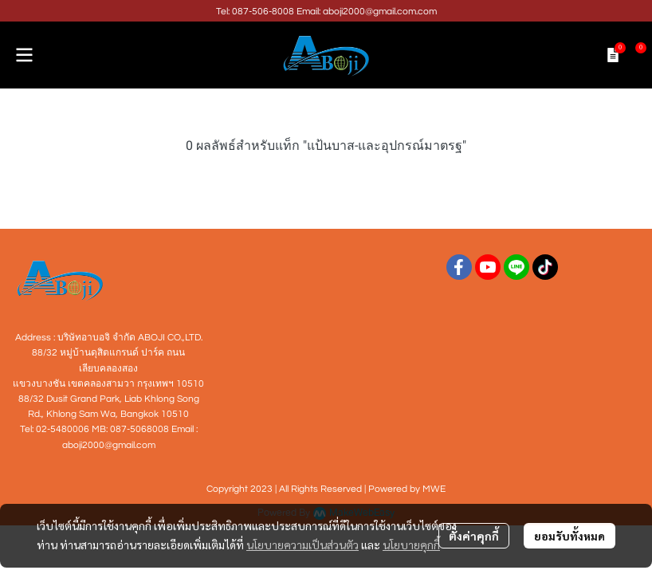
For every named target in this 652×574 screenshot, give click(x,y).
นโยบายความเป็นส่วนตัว (302, 544)
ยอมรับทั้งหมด (569, 536)
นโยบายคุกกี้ (411, 544)
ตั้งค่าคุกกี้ (474, 536)
